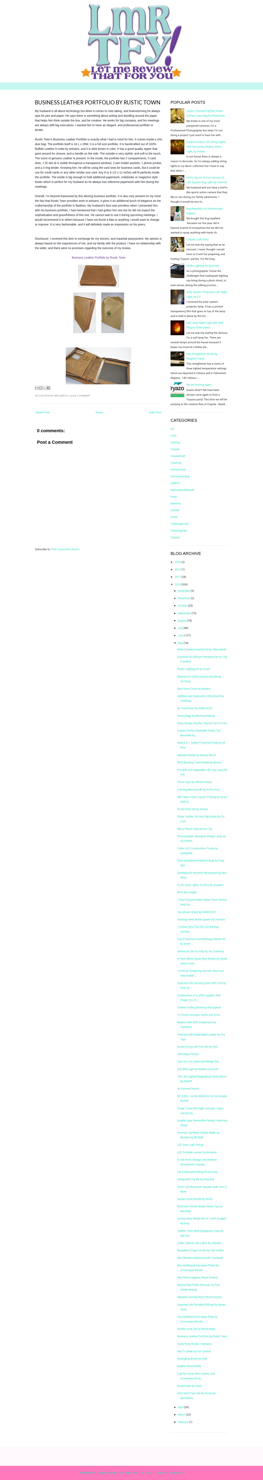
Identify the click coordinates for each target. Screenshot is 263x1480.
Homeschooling (180, 476)
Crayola (175, 449)
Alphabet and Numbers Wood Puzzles (199, 1297)
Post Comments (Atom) (65, 549)
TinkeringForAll (179, 523)
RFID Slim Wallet (187, 892)
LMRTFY (176, 483)
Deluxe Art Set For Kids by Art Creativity (200, 951)
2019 (178, 569)
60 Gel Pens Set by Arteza (192, 809)
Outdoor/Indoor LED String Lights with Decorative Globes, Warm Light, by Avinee (206, 146)
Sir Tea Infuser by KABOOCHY (194, 708)
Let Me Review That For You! (130, 1473)
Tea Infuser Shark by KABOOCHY (196, 912)
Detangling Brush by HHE (192, 1358)
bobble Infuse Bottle (189, 1366)
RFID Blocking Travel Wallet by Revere (199, 762)
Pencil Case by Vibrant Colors (194, 781)
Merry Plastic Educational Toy (194, 828)
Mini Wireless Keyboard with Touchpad (200, 1257)
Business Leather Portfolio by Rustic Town (97, 102)
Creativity (176, 462)
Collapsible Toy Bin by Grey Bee (195, 1179)
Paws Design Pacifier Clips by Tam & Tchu (202, 723)
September (184, 613)
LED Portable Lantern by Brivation (197, 1152)
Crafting (175, 442)
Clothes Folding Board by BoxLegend (199, 1007)
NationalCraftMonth (182, 489)
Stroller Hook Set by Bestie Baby (196, 1328)
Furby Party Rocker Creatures (194, 1343)
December (184, 590)
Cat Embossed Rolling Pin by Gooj (197, 1171)
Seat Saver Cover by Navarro (194, 688)
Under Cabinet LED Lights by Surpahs (199, 1242)
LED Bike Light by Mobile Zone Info (197, 1069)
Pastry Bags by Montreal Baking (196, 715)
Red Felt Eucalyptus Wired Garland (197, 1277)
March (182, 1414)
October (182, 605)
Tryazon (175, 537)
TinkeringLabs (179, 530)
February (183, 1421)
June (181, 635)
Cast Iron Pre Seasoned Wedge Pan (198, 1061)
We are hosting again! (199, 384)
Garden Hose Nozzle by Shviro (195, 1198)
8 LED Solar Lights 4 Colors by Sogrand (200, 884)
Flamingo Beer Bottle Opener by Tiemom (201, 919)
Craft (173, 435)
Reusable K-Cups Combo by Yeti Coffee (200, 1250)
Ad (172, 428)
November (184, 598)
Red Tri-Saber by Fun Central (194, 1351)
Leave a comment (80, 395)
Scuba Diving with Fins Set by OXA (197, 1046)
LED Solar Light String (190, 1144)
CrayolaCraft (178, 456)
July (180, 628)
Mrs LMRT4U (61, 395)
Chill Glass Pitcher (188, 1054)
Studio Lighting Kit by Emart (202, 265)
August (182, 620)
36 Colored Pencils (188, 1088)
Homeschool (178, 469)
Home (99, 412)
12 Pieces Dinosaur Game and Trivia (198, 1014)
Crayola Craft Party (197, 239)
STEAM (175, 510)
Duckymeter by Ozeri (189, 1385)
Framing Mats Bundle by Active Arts (198, 789)
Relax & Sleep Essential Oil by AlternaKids (201, 649)
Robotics (176, 503)
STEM (174, 517)
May (180, 643)
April (180, 1407)
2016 (178, 584)
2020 (178, 562)
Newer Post (43, 412)
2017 (178, 576)
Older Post (155, 412)
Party (174, 496)
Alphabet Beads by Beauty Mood (196, 755)
